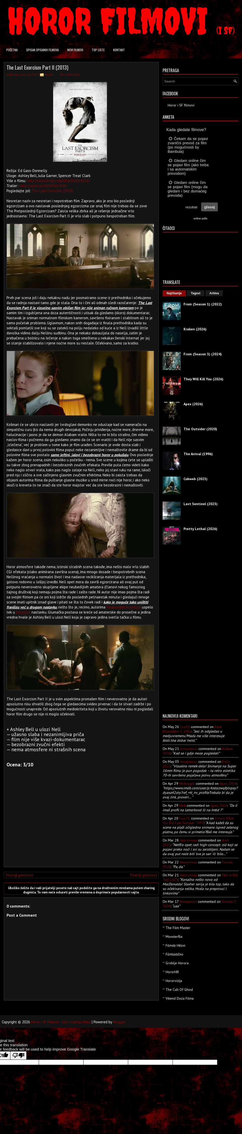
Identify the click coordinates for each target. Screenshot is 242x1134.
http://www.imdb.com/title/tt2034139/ (58, 180)
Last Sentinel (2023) (201, 504)
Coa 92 (184, 818)
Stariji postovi (143, 875)
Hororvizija (174, 980)
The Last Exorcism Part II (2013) (37, 67)
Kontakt (119, 50)
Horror (49, 74)
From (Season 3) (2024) (203, 354)
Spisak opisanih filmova (42, 50)
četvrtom (23, 612)
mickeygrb (187, 783)
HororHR (172, 972)
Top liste (98, 50)
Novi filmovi (75, 50)
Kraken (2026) (195, 329)
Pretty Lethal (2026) (200, 529)
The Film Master (178, 927)
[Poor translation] (18, 1055)
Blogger (119, 1022)
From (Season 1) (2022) (203, 304)
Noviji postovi (19, 875)
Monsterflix (174, 936)
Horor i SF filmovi (181, 105)
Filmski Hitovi (175, 945)
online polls (200, 218)
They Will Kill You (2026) (203, 379)
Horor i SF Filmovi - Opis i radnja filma (61, 1022)
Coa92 (185, 726)
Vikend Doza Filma (180, 998)
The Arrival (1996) (198, 454)
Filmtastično (174, 954)
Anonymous (188, 748)
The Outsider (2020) (200, 429)
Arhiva (214, 293)
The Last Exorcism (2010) (52, 190)
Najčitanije (174, 293)
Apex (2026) (193, 404)
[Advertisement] (80, 827)
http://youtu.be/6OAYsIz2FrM (42, 185)
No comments (69, 74)
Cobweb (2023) (195, 479)
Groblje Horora (177, 963)
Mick (182, 805)
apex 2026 (228, 783)
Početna (12, 50)
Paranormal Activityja (123, 607)
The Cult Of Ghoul (179, 989)
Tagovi (195, 293)
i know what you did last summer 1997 (198, 820)
